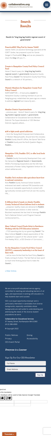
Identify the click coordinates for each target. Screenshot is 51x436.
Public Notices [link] (11, 335)
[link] (16, 5)
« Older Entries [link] (10, 271)
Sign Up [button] (40, 375)
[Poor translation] (8, 398)
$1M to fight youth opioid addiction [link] (19, 131)
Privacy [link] (8, 339)
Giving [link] (29, 335)
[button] (46, 4)
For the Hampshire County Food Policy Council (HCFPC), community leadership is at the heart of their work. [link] (24, 250)
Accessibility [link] (32, 339)
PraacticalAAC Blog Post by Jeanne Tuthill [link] (21, 47)
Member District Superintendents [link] (18, 109)
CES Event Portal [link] (12, 342)
